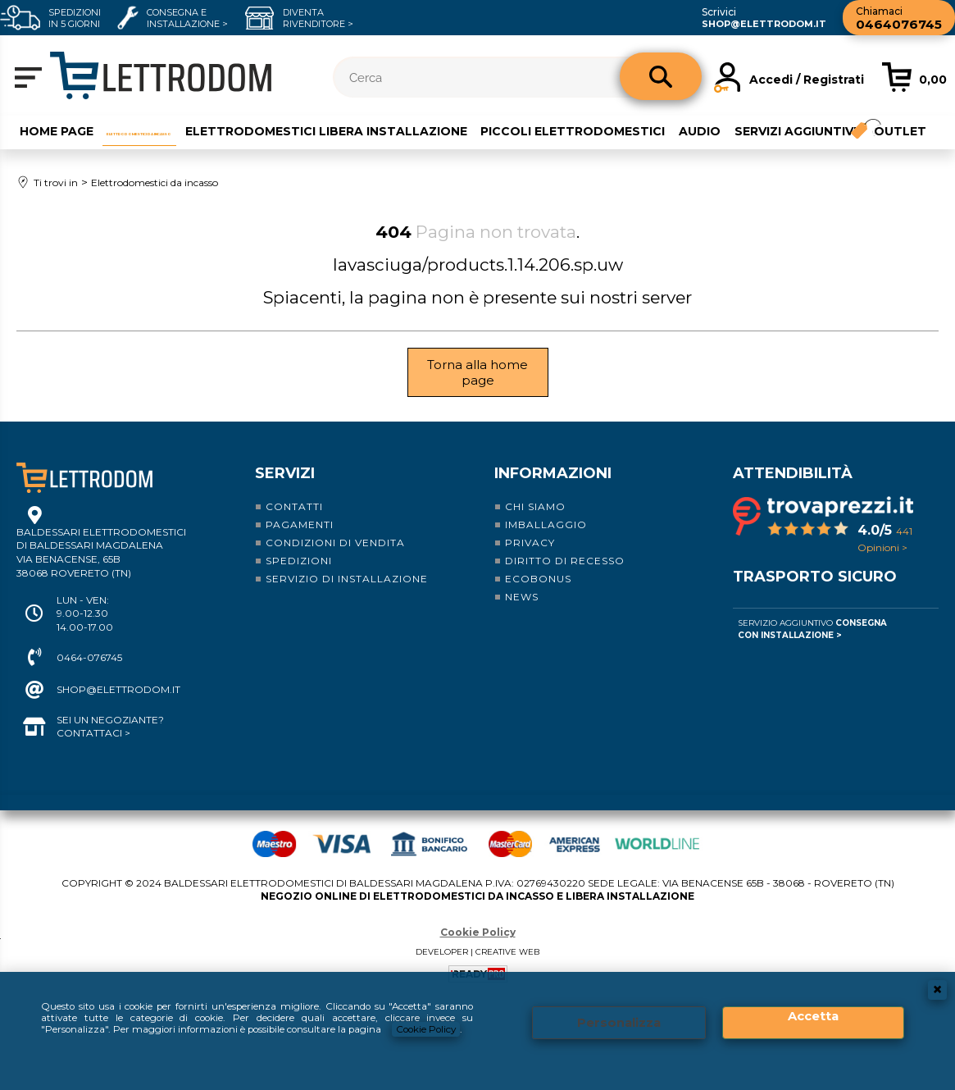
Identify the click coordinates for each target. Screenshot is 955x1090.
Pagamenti (300, 542)
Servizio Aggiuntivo (812, 647)
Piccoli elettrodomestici (720, 128)
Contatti (294, 524)
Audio (848, 128)
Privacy (530, 560)
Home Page (52, 128)
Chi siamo (535, 524)
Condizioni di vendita (335, 560)
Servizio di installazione (347, 597)
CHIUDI (937, 987)
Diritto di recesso (565, 578)
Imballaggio (546, 542)
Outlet (192, 154)
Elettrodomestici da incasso (209, 128)
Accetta (813, 1015)
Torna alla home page (477, 390)
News (522, 615)
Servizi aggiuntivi (76, 154)
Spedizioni (299, 578)
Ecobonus (538, 597)
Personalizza (619, 1021)
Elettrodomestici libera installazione (472, 128)
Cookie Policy (434, 1029)
